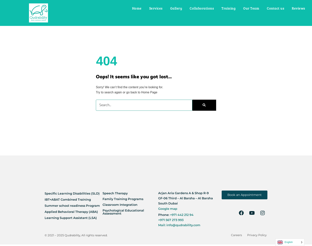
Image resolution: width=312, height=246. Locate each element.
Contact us (275, 8)
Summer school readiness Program (72, 206)
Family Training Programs (123, 199)
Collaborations (202, 8)
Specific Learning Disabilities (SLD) (72, 193)
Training (228, 8)
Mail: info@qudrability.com (179, 225)
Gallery (176, 8)
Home (137, 8)
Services (156, 8)
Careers (238, 236)
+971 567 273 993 (171, 220)
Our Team (251, 8)
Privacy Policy (258, 236)
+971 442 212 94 (181, 215)
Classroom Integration (120, 205)
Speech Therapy (115, 193)
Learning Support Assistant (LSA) (71, 218)
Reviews (298, 8)
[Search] (204, 105)
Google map (167, 209)
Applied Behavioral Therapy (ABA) (71, 212)
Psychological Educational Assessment (123, 212)
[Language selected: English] (289, 242)
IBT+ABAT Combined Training (68, 199)
